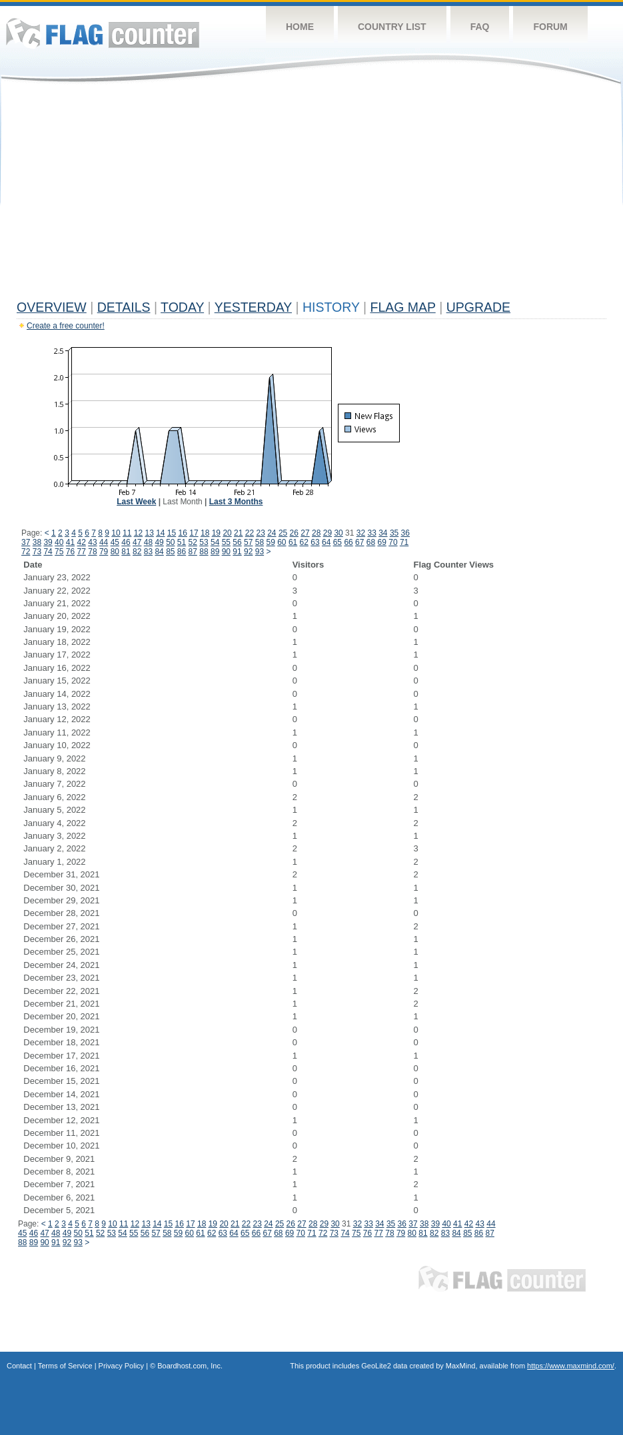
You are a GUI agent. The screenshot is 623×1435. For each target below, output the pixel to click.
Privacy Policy (121, 1366)
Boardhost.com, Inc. (190, 1366)
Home (300, 26)
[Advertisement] (311, 194)
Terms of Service (65, 1366)
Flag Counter (102, 33)
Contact (19, 1366)
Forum (550, 26)
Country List (392, 26)
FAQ (480, 26)
